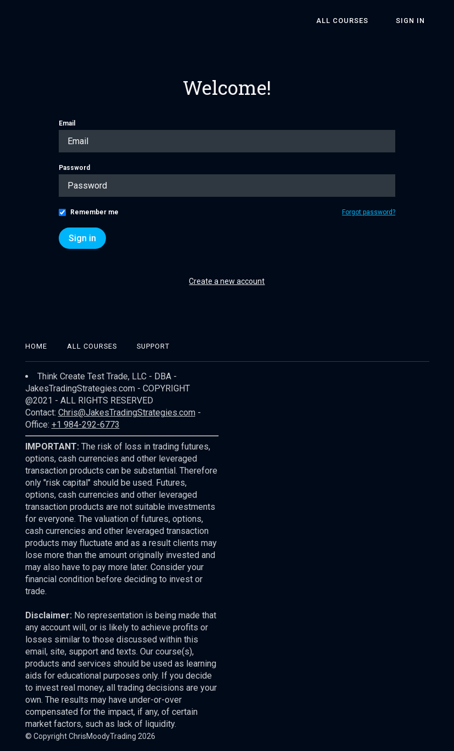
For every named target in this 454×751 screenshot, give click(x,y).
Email (67, 123)
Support (153, 346)
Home (36, 346)
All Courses (354, 20)
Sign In (414, 20)
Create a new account (227, 281)
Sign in (82, 238)
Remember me (94, 212)
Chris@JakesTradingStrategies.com (126, 412)
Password (74, 168)
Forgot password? (368, 212)
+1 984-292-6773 (86, 424)
